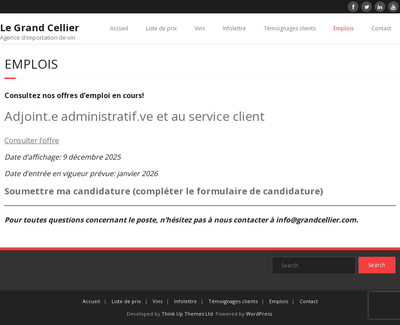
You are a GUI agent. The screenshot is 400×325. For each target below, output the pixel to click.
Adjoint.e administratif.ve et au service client (134, 115)
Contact (381, 28)
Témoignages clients (290, 28)
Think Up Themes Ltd (187, 313)
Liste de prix (161, 28)
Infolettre (234, 28)
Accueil (119, 28)
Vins (200, 28)
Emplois (343, 28)
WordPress (259, 313)
